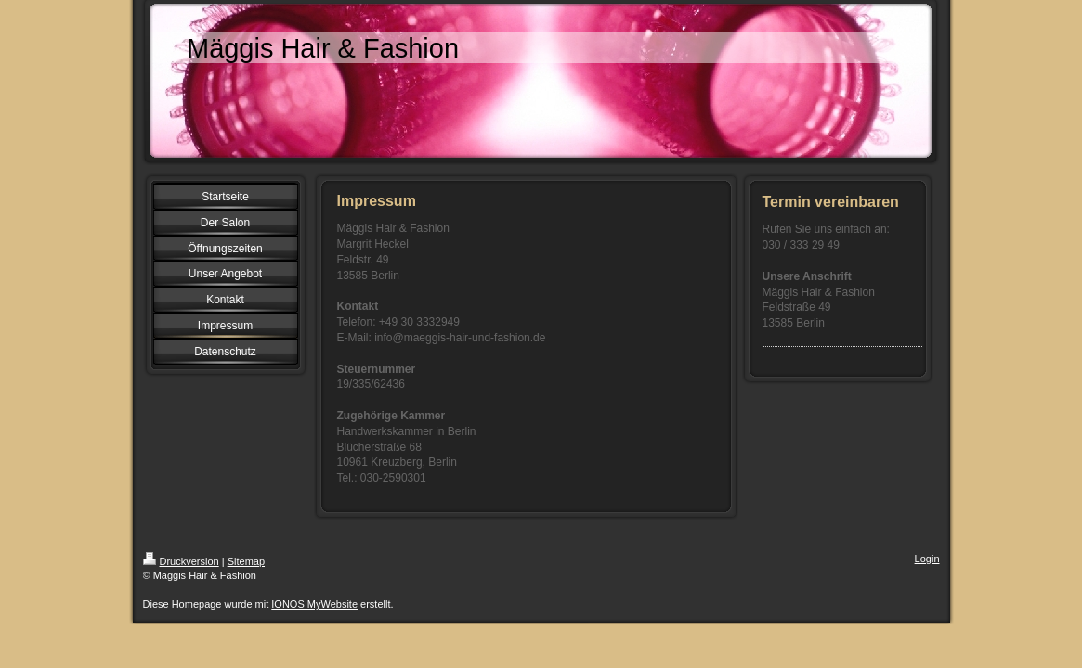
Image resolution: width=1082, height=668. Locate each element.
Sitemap (246, 561)
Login (927, 558)
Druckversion (181, 561)
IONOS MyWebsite (314, 604)
